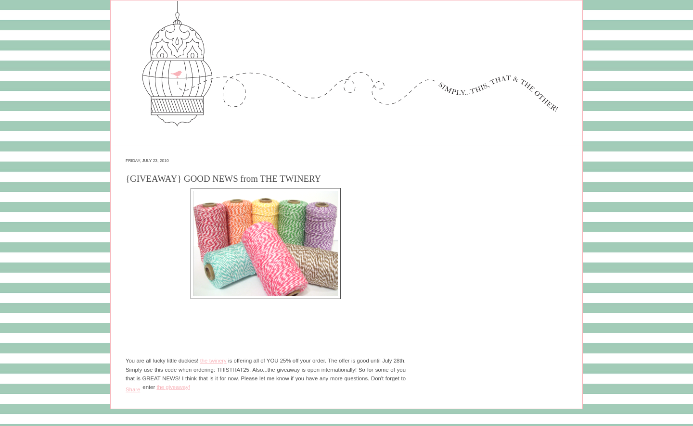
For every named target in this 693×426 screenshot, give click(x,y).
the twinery (213, 360)
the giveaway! (173, 387)
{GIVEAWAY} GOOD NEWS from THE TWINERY (223, 179)
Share (133, 389)
